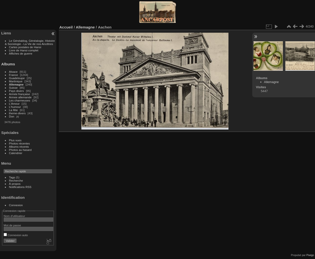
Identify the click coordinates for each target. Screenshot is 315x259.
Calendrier (15, 153)
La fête (13, 110)
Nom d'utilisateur (14, 215)
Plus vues (15, 140)
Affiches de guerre (20, 53)
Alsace (13, 71)
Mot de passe (12, 225)
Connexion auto (16, 235)
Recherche (16, 180)
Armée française (19, 94)
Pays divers (16, 90)
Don (11, 116)
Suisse (13, 87)
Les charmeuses (19, 100)
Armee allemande (20, 97)
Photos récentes (19, 143)
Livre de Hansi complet (23, 50)
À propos (15, 183)
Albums (8, 64)
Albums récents (19, 146)
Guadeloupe (17, 78)
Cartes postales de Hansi (25, 47)
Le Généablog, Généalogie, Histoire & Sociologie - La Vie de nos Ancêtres (30, 42)
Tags (12, 177)
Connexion (16, 205)
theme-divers (17, 113)
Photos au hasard (20, 149)
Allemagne (16, 84)
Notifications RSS (20, 186)
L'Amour (14, 103)
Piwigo (310, 255)
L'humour (15, 106)
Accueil (66, 27)
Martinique (16, 81)
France (13, 74)
